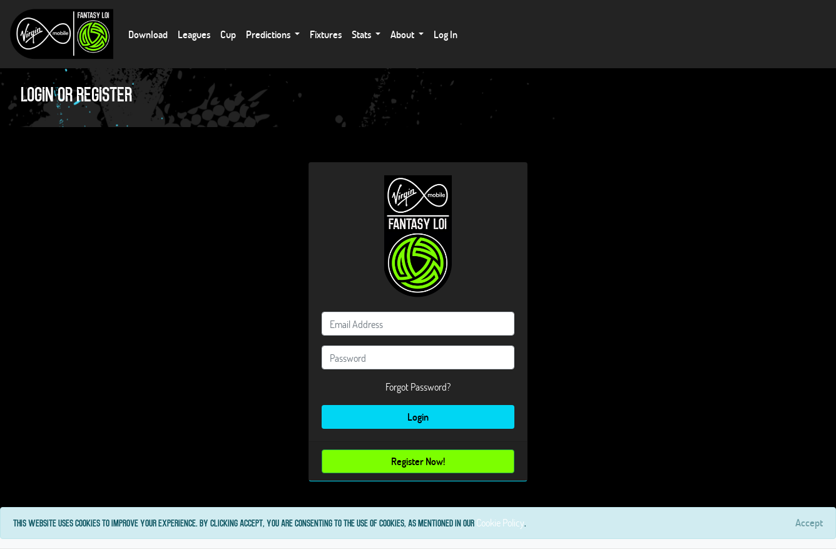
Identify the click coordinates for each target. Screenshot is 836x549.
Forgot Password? (418, 386)
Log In (445, 34)
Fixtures (326, 34)
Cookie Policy (500, 522)
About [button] (403, 34)
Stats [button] (362, 34)
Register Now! (418, 461)
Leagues (194, 34)
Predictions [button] (269, 34)
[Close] (809, 523)
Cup (228, 34)
